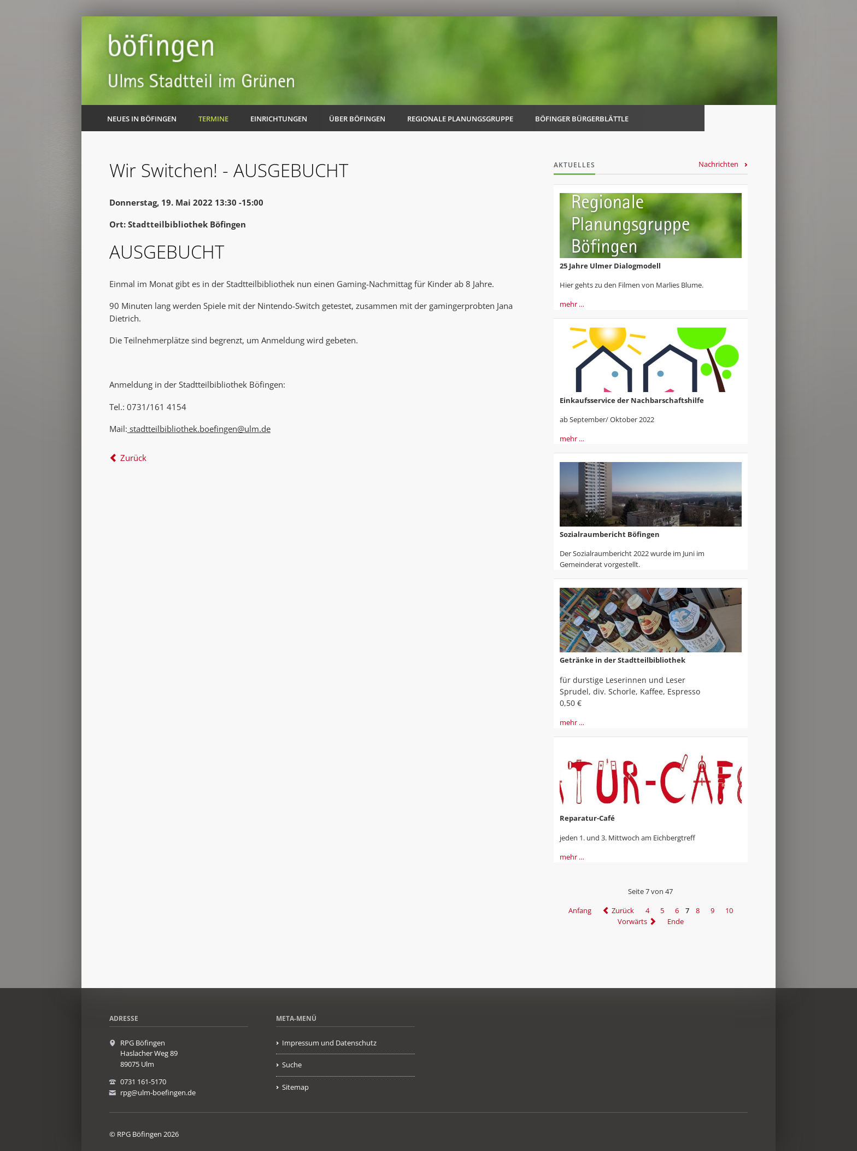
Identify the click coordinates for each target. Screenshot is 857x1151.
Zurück (133, 457)
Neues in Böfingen (142, 119)
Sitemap (295, 1087)
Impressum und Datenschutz (329, 1043)
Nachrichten (718, 164)
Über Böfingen (357, 119)
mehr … (572, 304)
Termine (213, 119)
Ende (675, 921)
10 (729, 910)
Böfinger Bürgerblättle (582, 119)
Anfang (579, 910)
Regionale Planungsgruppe (460, 119)
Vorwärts (632, 921)
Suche (292, 1065)
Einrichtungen (278, 119)
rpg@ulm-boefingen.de (158, 1092)
